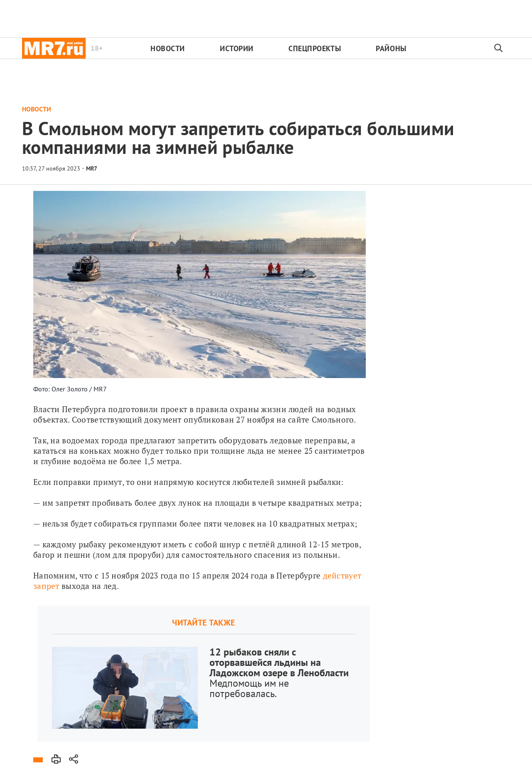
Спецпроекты (314, 48)
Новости (167, 48)
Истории (237, 48)
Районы (391, 48)
